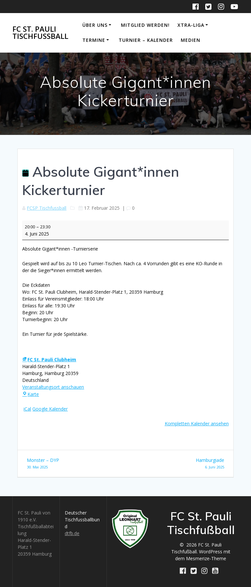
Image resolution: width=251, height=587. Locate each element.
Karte (30, 394)
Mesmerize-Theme (206, 558)
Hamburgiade (177, 463)
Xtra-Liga (190, 25)
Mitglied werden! (145, 25)
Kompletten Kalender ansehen (197, 423)
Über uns (95, 25)
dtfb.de (72, 533)
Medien (190, 40)
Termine (93, 40)
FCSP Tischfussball (46, 208)
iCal (27, 409)
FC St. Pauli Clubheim (49, 359)
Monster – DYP (74, 463)
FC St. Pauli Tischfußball (40, 32)
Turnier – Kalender (146, 40)
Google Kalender (50, 409)
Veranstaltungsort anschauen (53, 387)
